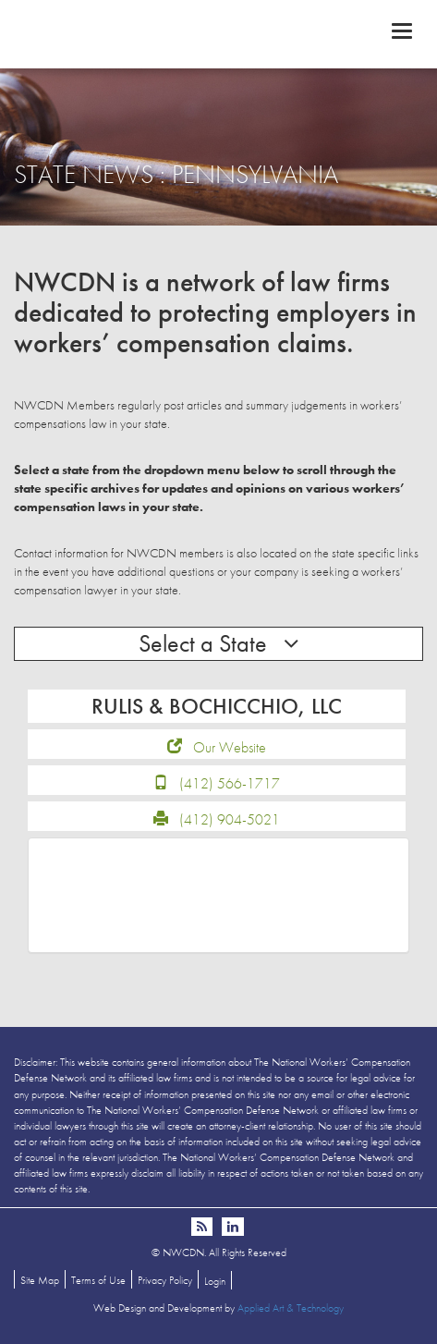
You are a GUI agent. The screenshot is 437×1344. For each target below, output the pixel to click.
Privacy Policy (165, 1280)
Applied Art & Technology (290, 1308)
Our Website (229, 747)
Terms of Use (98, 1280)
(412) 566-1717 (229, 783)
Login (214, 1281)
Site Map (39, 1280)
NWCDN (218, 33)
